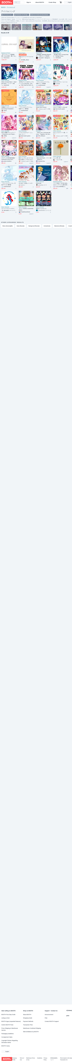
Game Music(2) (20, 226)
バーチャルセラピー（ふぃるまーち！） (26, 133)
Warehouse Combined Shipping (32, 1028)
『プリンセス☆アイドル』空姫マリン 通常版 (26, 108)
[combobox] (17, 2)
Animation (38, 131)
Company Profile (14, 1059)
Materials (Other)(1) (59, 226)
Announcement (49, 1014)
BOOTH (3, 7)
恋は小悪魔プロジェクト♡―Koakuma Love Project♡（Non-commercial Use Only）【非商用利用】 (8, 133)
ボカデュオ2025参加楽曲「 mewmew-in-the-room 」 (8, 158)
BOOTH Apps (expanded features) (11, 1021)
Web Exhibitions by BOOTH (31, 1031)
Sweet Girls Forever (41, 107)
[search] (18, 2)
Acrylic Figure (22, 53)
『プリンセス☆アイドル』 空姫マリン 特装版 (43, 82)
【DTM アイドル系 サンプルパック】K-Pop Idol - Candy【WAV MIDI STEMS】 (26, 82)
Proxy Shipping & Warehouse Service (9, 1029)
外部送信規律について (54, 1059)
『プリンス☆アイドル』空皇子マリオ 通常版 (8, 184)
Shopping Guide (27, 1018)
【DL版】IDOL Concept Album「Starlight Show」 (60, 55)
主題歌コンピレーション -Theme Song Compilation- (8, 108)
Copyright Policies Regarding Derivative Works (9, 1041)
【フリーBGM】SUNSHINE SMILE (26, 209)
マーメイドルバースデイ (7, 208)
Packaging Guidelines (7, 1033)
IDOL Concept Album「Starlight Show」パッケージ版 (8, 82)
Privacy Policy (45, 1059)
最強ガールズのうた (41, 208)
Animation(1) (47, 226)
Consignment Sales (6, 1037)
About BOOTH (39, 2)
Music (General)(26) (8, 226)
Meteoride (38, 183)
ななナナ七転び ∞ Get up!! (60, 107)
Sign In (29, 2)
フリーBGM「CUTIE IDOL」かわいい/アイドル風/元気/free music (60, 184)
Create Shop (52, 2)
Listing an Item (5, 1018)
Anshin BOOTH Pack (7, 1025)
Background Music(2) (34, 226)
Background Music (5, 53)
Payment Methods (28, 1021)
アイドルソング (11, 7)
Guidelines (39, 1058)
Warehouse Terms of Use (30, 1059)
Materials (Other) (23, 80)
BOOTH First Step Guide (8, 1014)
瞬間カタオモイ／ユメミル (60, 82)
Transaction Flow (28, 1025)
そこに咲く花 (56, 158)
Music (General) (57, 53)
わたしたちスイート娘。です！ (60, 133)
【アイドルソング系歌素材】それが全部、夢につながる (8, 55)
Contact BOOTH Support (52, 1021)
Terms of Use (22, 1059)
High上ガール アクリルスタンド (26, 57)
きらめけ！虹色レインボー (26, 183)
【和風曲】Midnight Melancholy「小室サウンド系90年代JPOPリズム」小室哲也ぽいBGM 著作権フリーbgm (43, 55)
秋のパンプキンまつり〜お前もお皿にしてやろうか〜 (26, 158)
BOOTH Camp (5, 1046)
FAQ (46, 1018)
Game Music (39, 53)
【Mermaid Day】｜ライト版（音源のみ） (43, 158)
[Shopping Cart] (60, 2)
